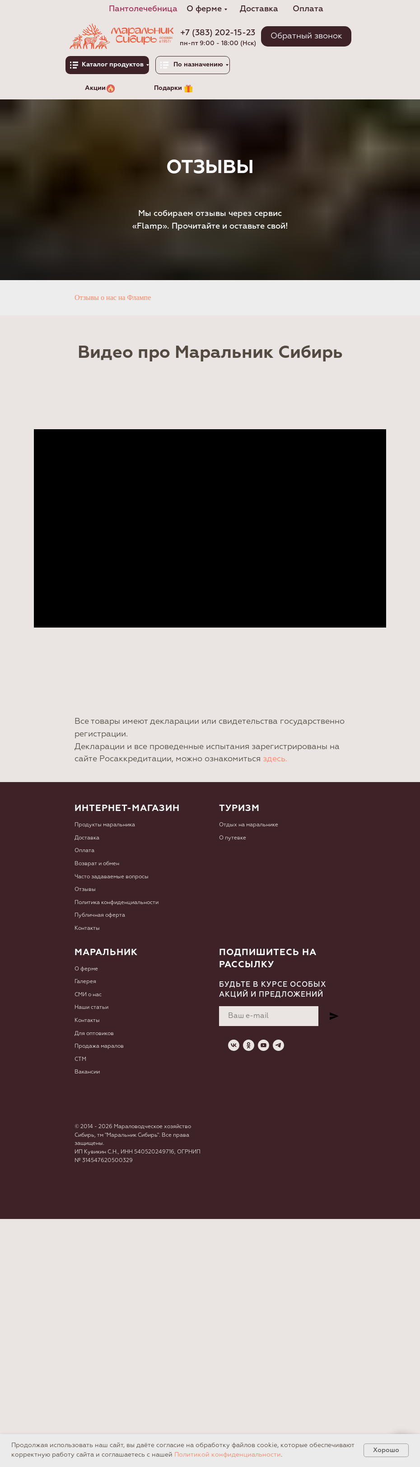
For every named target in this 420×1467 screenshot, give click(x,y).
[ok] (248, 1045)
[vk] (233, 1045)
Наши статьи (91, 1007)
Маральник (106, 952)
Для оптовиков (94, 1033)
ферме (89, 969)
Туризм (239, 808)
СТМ (80, 1059)
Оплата (84, 850)
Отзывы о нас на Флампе (113, 297)
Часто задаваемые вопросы (112, 877)
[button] (306, 36)
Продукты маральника (105, 825)
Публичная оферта (100, 915)
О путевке (232, 838)
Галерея (85, 981)
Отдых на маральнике (248, 825)
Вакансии (87, 1072)
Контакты (87, 928)
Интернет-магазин (127, 808)
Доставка (87, 838)
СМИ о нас (88, 995)
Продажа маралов (99, 1046)
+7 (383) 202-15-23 (217, 33)
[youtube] (263, 1045)
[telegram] (278, 1045)
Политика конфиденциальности (117, 902)
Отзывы (85, 889)
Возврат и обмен (97, 864)
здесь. (275, 759)
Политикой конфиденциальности (227, 1455)
